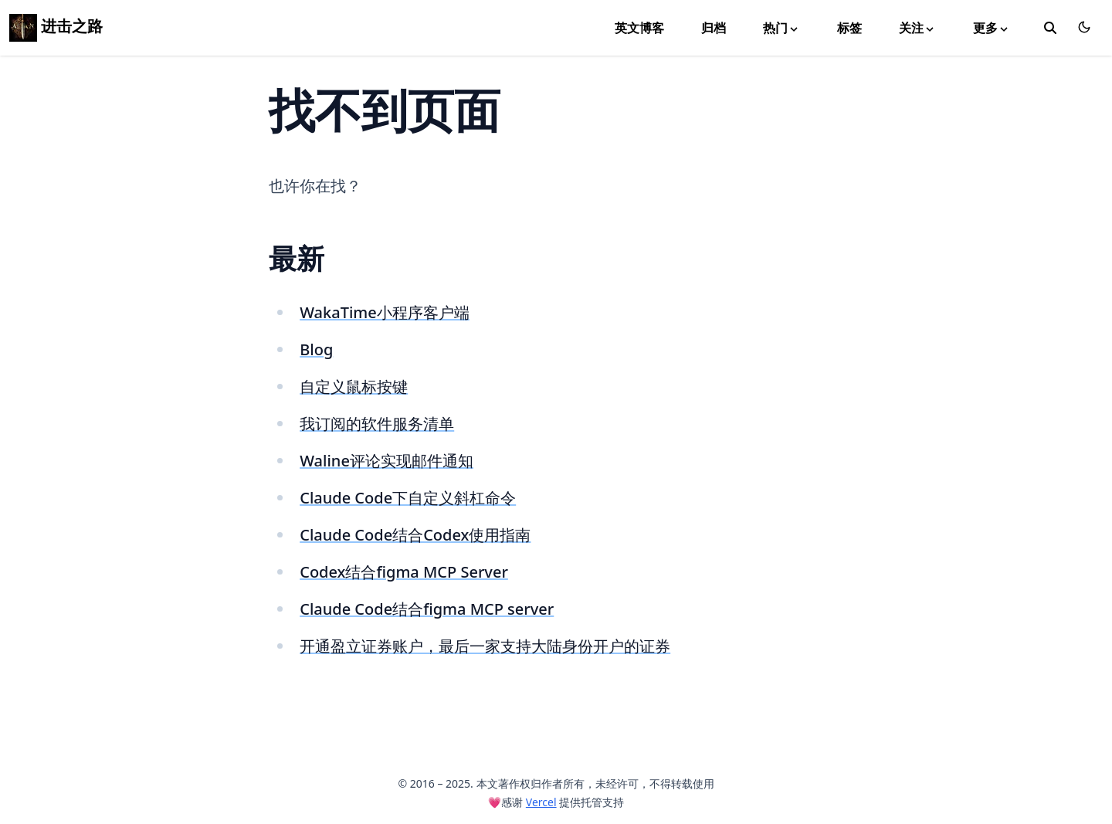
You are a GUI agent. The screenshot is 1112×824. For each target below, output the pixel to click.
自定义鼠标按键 (354, 386)
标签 (849, 27)
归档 (713, 27)
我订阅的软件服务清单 (377, 423)
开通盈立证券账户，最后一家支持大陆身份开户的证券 (485, 646)
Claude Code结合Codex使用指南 (415, 534)
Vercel (541, 802)
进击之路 (56, 25)
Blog (316, 349)
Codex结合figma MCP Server (404, 571)
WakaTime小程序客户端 (385, 312)
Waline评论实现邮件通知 (386, 460)
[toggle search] (1050, 28)
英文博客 (639, 27)
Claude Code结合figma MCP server (427, 609)
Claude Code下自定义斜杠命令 (408, 497)
